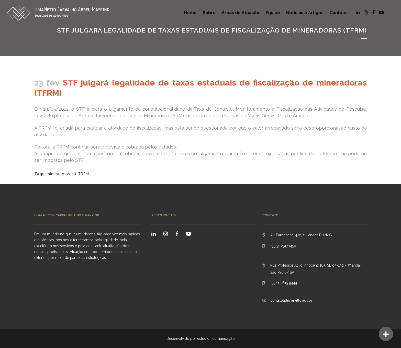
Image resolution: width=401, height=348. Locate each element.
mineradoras (58, 174)
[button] (386, 334)
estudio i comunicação (216, 338)
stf (74, 174)
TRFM (83, 174)
